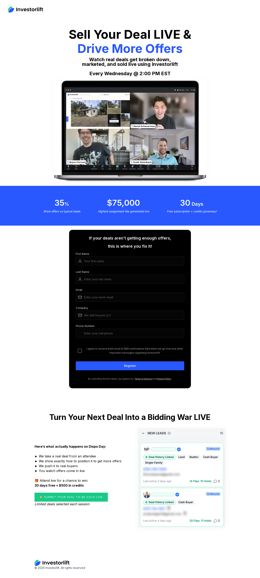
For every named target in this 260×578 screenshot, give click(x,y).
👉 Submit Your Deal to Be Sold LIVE (71, 497)
